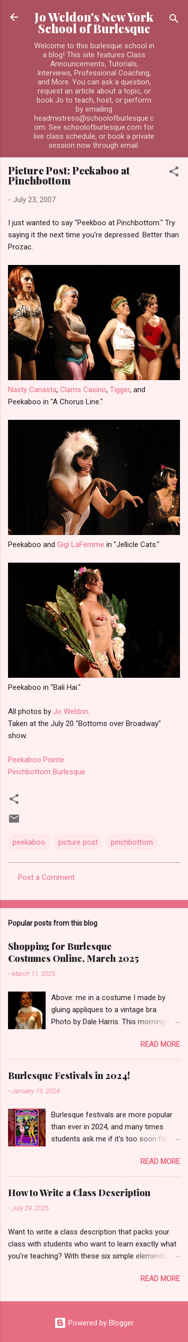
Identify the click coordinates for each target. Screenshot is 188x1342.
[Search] (174, 20)
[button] (174, 173)
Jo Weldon (70, 711)
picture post (78, 842)
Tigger (120, 389)
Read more (160, 1044)
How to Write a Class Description (79, 1193)
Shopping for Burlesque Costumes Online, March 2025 (73, 952)
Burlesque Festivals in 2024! (69, 1075)
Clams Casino (83, 389)
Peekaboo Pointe (36, 759)
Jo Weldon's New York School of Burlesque (94, 22)
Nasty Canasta (32, 389)
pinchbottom (132, 842)
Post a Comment (46, 877)
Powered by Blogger (94, 1322)
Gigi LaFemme (80, 544)
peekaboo (29, 842)
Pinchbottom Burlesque (46, 771)
